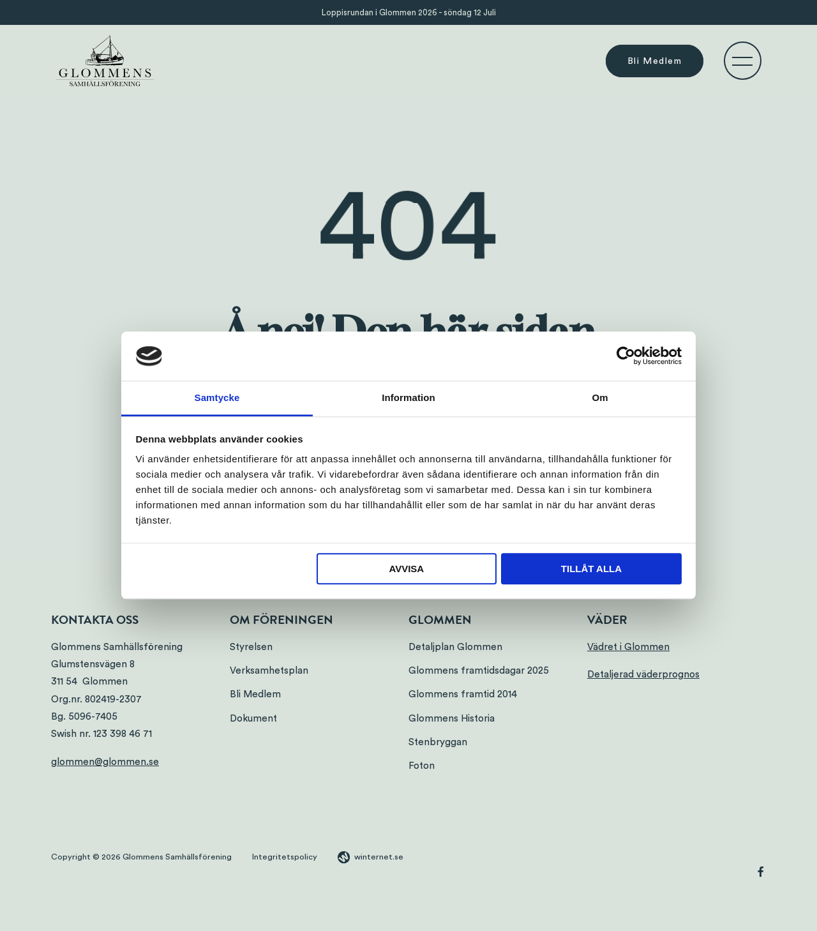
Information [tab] (408, 397)
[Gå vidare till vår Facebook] (761, 873)
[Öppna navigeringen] (742, 60)
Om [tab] (600, 397)
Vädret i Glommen (628, 647)
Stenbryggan (437, 742)
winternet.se (378, 857)
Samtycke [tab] (217, 397)
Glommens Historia (451, 718)
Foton (421, 766)
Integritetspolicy (284, 857)
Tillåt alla (591, 568)
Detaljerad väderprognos (643, 674)
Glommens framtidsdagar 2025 (478, 671)
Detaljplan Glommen (455, 647)
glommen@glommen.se (105, 762)
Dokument (253, 718)
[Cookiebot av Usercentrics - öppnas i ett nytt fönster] (626, 356)
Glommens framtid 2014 (462, 694)
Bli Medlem (654, 61)
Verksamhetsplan (269, 671)
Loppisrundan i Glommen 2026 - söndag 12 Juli (409, 12)
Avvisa (406, 568)
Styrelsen (251, 647)
